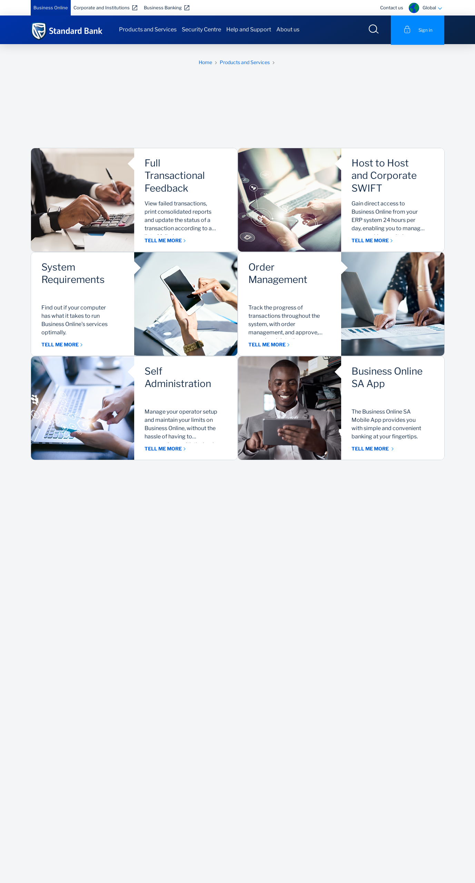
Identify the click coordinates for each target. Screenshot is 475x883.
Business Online (50, 7)
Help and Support (248, 29)
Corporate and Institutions (101, 7)
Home (205, 63)
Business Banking (163, 7)
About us (287, 29)
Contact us (391, 7)
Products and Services (148, 29)
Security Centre (201, 29)
